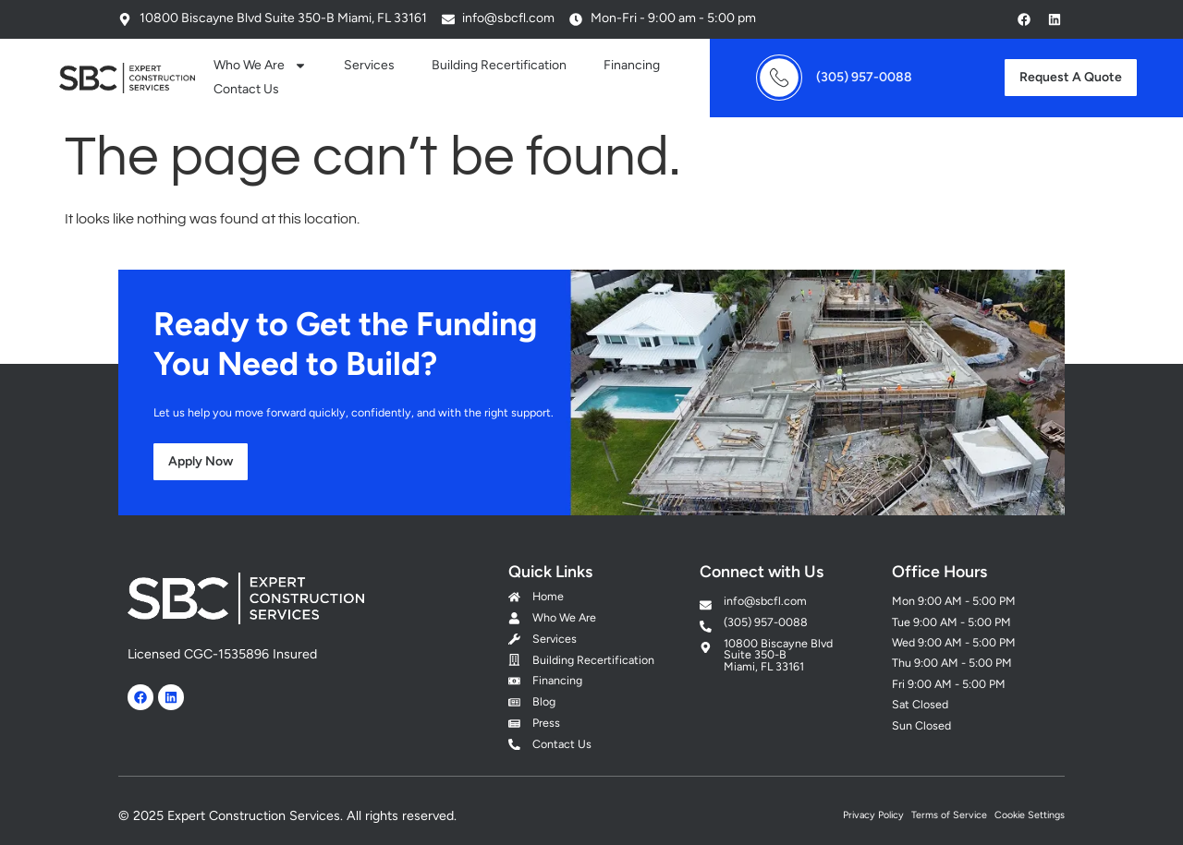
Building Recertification (499, 65)
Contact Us (246, 89)
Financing (632, 65)
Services (369, 65)
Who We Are (260, 66)
